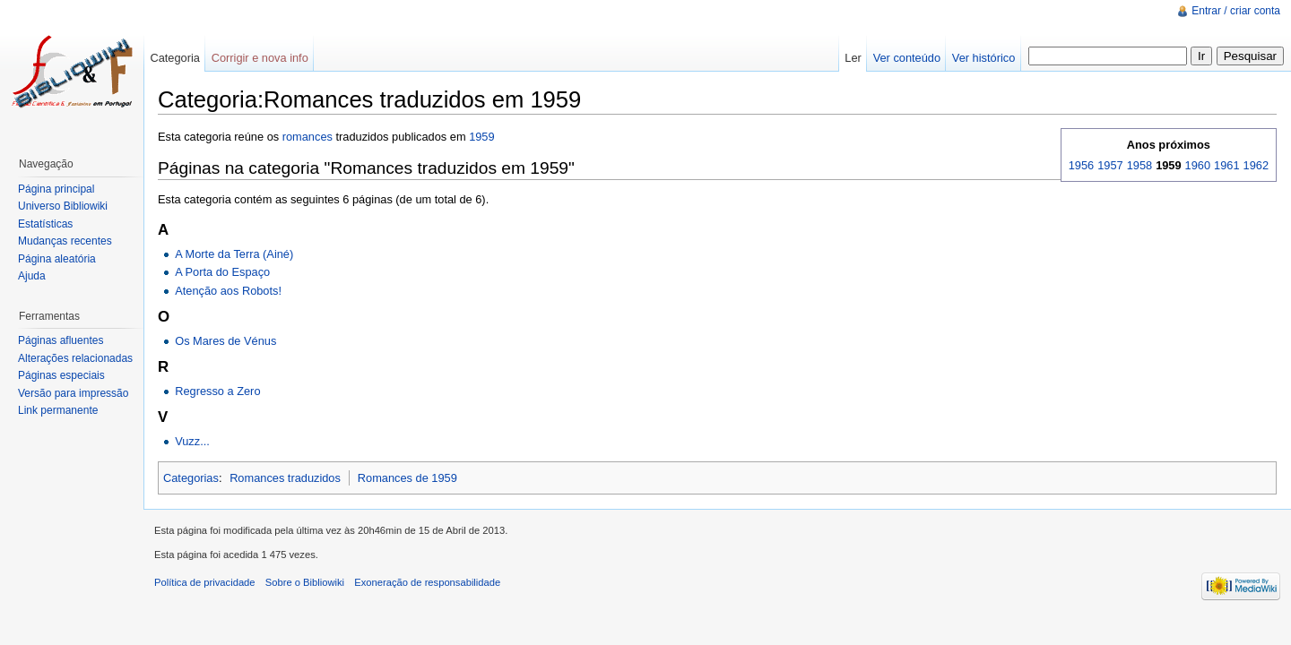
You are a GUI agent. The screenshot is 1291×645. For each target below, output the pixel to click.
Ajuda (32, 276)
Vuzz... (192, 441)
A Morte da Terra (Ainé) (234, 254)
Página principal (56, 189)
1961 (1226, 165)
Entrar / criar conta (1235, 10)
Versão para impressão (73, 393)
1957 (1109, 165)
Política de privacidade (205, 582)
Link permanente (58, 410)
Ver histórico (983, 57)
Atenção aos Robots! (228, 290)
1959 (481, 136)
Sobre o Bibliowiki (304, 582)
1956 (1081, 165)
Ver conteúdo (906, 57)
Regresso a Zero (217, 391)
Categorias (191, 478)
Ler (853, 57)
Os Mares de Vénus (225, 341)
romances (307, 136)
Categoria (175, 57)
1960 (1197, 165)
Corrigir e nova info (260, 57)
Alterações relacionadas (75, 358)
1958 (1139, 165)
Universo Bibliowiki (63, 206)
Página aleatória (57, 259)
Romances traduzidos (285, 478)
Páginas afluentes (60, 340)
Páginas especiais (61, 375)
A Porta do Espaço (222, 272)
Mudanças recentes (65, 241)
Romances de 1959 (407, 478)
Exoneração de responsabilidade (427, 582)
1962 (1256, 165)
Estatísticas (45, 224)
